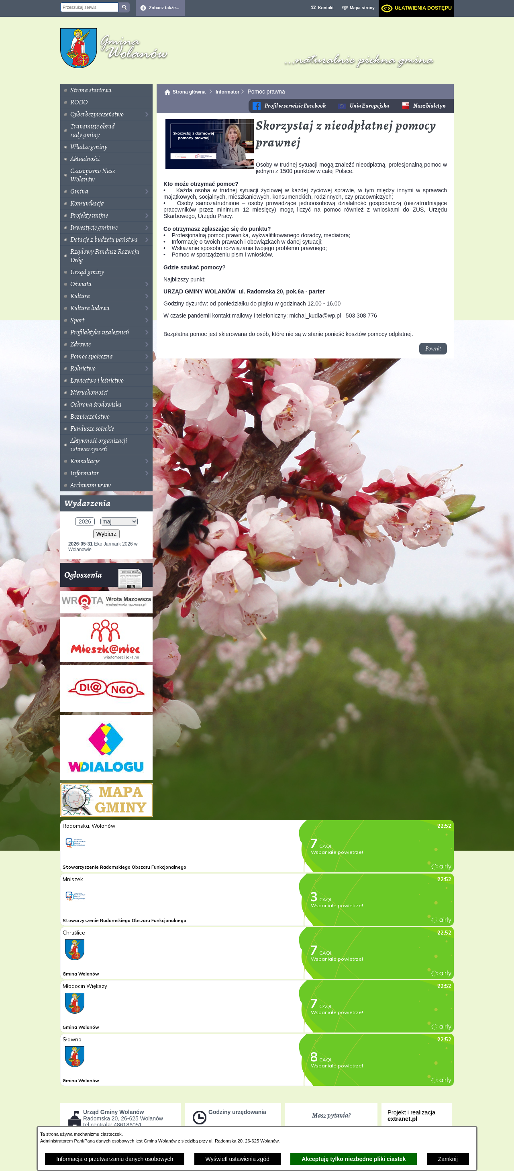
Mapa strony (362, 7)
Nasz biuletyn (429, 106)
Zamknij (448, 1159)
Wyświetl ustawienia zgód (237, 1159)
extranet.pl (402, 1119)
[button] (209, 167)
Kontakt (326, 7)
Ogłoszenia (103, 578)
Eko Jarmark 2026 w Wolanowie (103, 546)
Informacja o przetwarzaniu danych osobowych (114, 1159)
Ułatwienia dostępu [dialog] (423, 8)
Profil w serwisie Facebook (295, 106)
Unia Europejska (369, 106)
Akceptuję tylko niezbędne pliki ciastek (354, 1159)
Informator (227, 92)
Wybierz (106, 534)
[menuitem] (106, 90)
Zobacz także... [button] (164, 7)
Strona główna (189, 92)
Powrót (433, 348)
